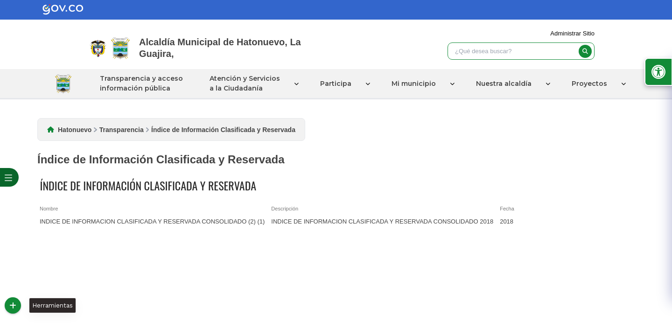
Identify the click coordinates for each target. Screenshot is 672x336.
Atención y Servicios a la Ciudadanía (243, 83)
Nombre (49, 208)
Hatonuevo (74, 129)
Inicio (63, 83)
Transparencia (121, 129)
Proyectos (587, 83)
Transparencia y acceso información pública (139, 83)
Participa (334, 83)
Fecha (507, 208)
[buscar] (585, 51)
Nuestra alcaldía (502, 83)
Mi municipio (412, 83)
